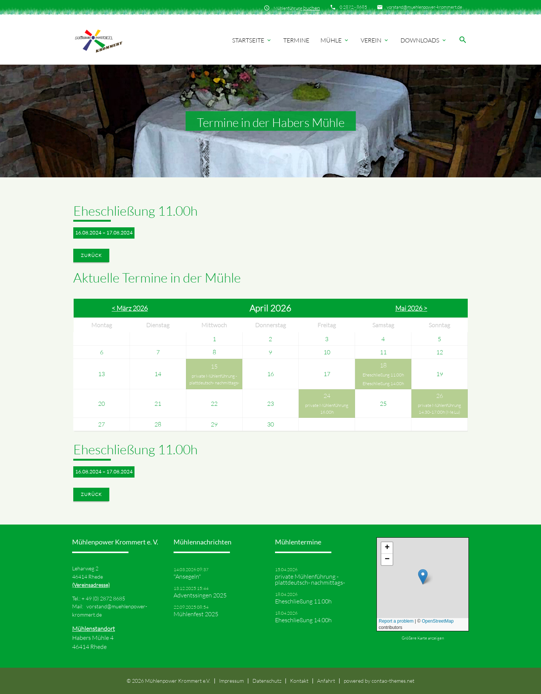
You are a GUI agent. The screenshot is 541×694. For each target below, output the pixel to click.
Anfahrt (326, 680)
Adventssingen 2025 (200, 595)
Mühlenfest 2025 (196, 614)
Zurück (91, 255)
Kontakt (299, 680)
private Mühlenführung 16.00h (326, 408)
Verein (375, 40)
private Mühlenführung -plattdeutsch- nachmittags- (214, 379)
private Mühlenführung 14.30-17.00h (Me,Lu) (439, 408)
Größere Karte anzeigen (423, 638)
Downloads (423, 40)
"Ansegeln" (187, 576)
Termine (296, 40)
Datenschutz (266, 680)
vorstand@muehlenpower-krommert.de (424, 7)
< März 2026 (130, 308)
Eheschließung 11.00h (383, 375)
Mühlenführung (297, 8)
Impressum (231, 680)
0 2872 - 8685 (353, 7)
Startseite (252, 40)
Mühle (334, 40)
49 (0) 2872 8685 (105, 598)
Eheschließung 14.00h (383, 383)
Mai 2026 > (411, 308)
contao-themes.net (393, 680)
